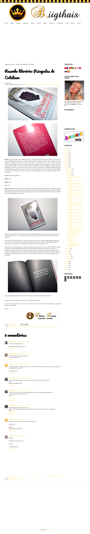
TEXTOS (33, 23)
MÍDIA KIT (25, 23)
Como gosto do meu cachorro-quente (75, 227)
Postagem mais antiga (55, 476)
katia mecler (19, 326)
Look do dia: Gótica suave (72, 242)
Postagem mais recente (10, 476)
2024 (67, 150)
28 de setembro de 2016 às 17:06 (24, 353)
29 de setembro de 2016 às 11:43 (24, 390)
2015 (67, 261)
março (68, 254)
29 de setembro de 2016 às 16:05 (21, 435)
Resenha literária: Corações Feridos (74, 203)
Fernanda (11, 435)
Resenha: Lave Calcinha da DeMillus (75, 197)
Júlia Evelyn (11, 341)
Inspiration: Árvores (71, 199)
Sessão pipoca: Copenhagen (73, 192)
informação (14, 326)
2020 (67, 159)
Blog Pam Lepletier (13, 412)
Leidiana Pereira (12, 390)
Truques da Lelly (12, 353)
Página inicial (33, 476)
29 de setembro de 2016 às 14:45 (23, 405)
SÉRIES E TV (52, 23)
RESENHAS (60, 23)
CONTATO (18, 23)
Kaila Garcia (12, 364)
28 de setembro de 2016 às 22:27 (22, 364)
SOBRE (12, 23)
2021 (67, 157)
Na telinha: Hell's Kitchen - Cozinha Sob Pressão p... (74, 213)
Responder (11, 348)
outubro (69, 173)
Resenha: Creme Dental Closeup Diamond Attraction (74, 230)
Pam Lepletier (12, 405)
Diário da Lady (12, 398)
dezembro (69, 169)
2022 (67, 155)
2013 (67, 265)
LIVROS (39, 23)
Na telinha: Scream (71, 240)
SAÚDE (79, 23)
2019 (67, 161)
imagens (9, 326)
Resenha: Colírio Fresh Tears (73, 236)
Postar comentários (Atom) (14, 478)
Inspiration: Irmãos (71, 238)
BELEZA (73, 23)
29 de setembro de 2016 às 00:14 (23, 378)
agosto (68, 248)
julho (68, 250)
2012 (67, 267)
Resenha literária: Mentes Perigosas (74, 190)
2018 (67, 163)
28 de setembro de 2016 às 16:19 (22, 341)
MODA (66, 23)
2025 (67, 148)
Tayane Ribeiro (12, 378)
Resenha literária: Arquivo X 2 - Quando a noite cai (74, 245)
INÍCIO (6, 23)
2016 (67, 167)
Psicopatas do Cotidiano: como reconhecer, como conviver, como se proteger (42, 84)
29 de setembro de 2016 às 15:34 (21, 419)
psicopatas (36, 326)
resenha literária (55, 326)
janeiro (68, 258)
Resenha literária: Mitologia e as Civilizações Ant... (74, 234)
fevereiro (69, 256)
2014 (67, 263)
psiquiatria (50, 326)
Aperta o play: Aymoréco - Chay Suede (75, 225)
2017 (67, 165)
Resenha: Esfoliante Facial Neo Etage (75, 201)
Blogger (48, 529)
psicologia (31, 326)
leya (22, 326)
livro (25, 326)
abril (68, 252)
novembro (69, 171)
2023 (67, 152)
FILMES (45, 23)
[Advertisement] (16, 43)
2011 (67, 269)
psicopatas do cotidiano (42, 326)
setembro (69, 175)
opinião (27, 326)
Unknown (11, 419)
